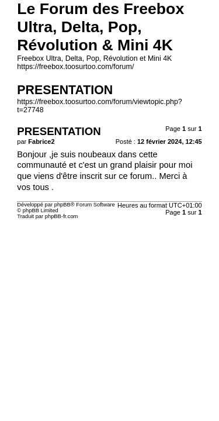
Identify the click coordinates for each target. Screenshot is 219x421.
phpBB (62, 205)
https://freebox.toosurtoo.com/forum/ (75, 67)
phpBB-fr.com (61, 216)
